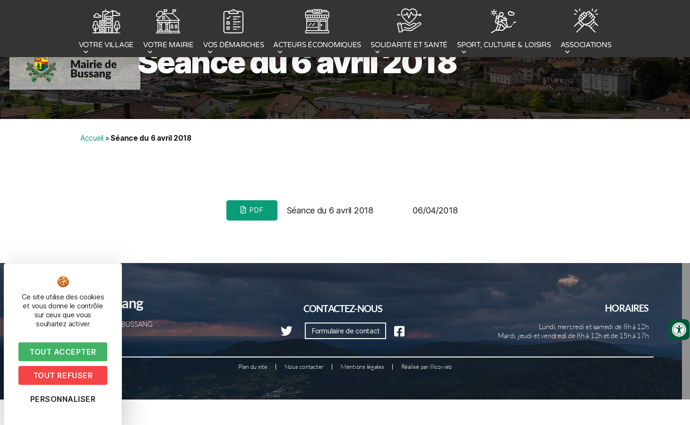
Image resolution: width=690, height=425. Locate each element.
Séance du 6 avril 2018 (297, 100)
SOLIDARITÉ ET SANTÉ (409, 29)
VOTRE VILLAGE (106, 29)
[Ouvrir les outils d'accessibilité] (679, 329)
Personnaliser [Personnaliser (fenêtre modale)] (63, 399)
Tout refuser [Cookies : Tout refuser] (63, 375)
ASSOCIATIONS (586, 29)
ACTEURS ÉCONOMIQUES (317, 29)
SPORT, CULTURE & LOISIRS (504, 29)
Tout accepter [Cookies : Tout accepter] (62, 352)
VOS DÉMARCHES (233, 29)
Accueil (92, 175)
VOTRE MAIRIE (168, 29)
